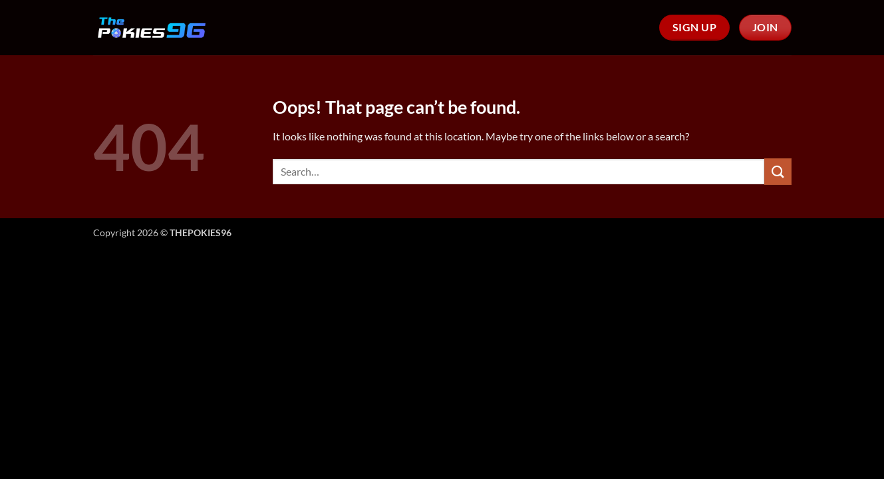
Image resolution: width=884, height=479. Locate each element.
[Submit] (777, 171)
